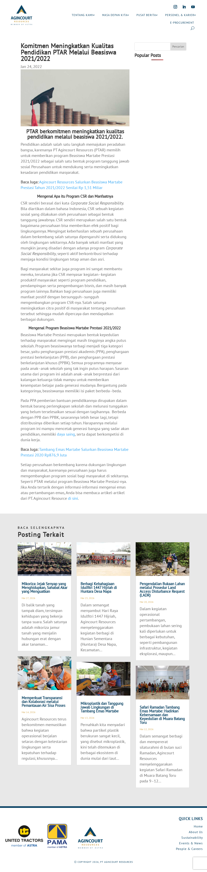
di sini (73, 498)
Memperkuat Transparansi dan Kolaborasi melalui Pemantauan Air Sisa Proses (43, 701)
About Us (196, 832)
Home (198, 826)
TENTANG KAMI (82, 15)
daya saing (66, 434)
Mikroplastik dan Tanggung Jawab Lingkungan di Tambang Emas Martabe (102, 707)
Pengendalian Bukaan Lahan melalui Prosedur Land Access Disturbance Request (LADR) (162, 589)
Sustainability (192, 838)
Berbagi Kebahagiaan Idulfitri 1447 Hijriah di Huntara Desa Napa (99, 587)
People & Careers (189, 849)
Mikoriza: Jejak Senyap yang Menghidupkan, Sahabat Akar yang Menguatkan (44, 587)
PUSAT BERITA (146, 15)
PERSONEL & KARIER (179, 15)
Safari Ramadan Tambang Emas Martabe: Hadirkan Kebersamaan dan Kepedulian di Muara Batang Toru (162, 715)
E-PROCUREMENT (182, 22)
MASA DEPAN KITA (114, 15)
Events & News (191, 843)
